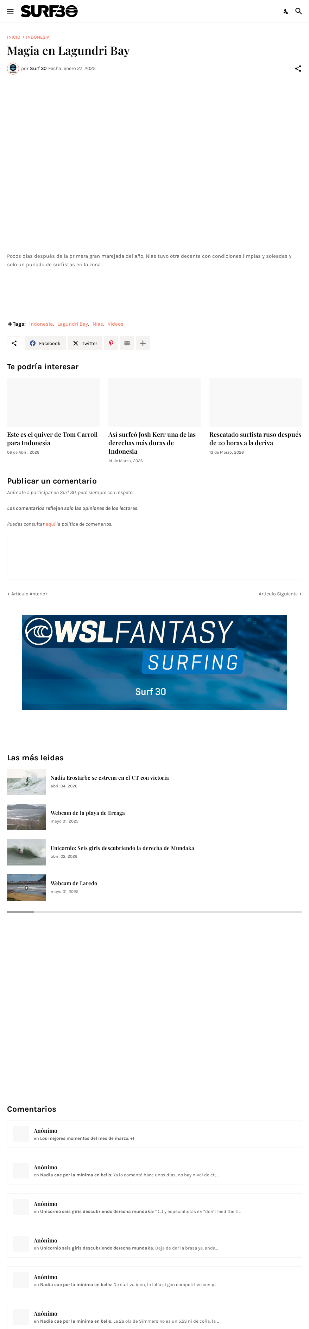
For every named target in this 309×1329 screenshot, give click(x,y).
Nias (98, 324)
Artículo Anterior (29, 594)
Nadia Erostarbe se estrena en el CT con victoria (110, 777)
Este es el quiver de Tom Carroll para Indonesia (52, 438)
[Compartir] (298, 69)
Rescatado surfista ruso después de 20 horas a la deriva (255, 438)
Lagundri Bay (72, 324)
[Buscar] (299, 11)
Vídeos (116, 324)
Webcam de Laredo (74, 883)
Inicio (13, 37)
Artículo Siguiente (278, 594)
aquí (50, 524)
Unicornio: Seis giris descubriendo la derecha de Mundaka (122, 848)
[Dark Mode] (286, 11)
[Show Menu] (9, 11)
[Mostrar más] (143, 343)
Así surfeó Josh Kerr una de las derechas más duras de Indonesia (152, 442)
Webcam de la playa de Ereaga (88, 813)
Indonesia (38, 37)
